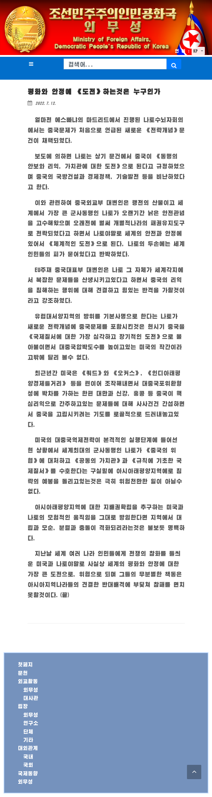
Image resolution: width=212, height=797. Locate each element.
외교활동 (28, 681)
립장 (23, 706)
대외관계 (28, 748)
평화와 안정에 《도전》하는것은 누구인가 (94, 91)
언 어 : (182, 51)
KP (196, 51)
